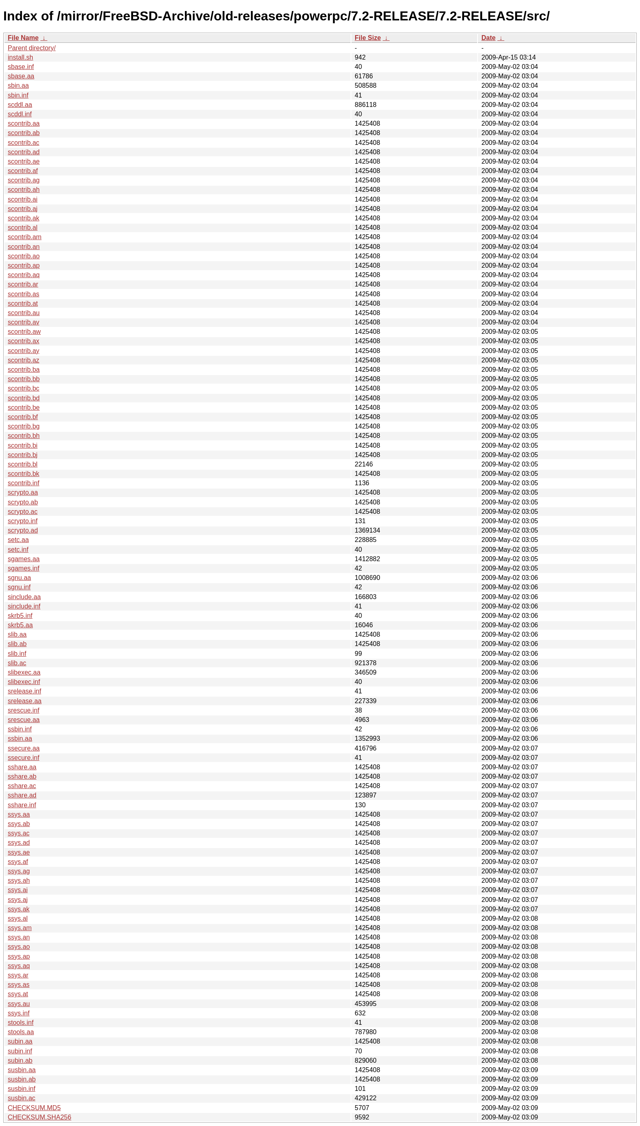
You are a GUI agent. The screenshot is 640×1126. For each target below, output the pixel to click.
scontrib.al (23, 227)
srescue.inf (23, 710)
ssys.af (18, 861)
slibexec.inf (24, 681)
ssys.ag (19, 871)
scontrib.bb (24, 378)
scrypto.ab (23, 502)
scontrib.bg (24, 426)
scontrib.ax (23, 341)
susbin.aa (22, 1069)
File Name (23, 37)
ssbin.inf (20, 729)
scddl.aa (20, 104)
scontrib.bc (23, 388)
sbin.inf (18, 95)
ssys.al (18, 918)
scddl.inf (20, 114)
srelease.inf (24, 691)
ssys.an (19, 937)
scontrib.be (24, 407)
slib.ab (17, 643)
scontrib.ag (24, 180)
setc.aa (18, 539)
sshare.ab (22, 776)
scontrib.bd (24, 398)
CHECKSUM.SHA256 (39, 1117)
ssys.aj (18, 899)
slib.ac (17, 663)
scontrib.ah (24, 189)
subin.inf (20, 1051)
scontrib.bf (23, 416)
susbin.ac (22, 1098)
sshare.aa (22, 767)
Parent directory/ (32, 47)
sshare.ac (22, 785)
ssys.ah (19, 880)
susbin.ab (22, 1079)
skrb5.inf (20, 615)
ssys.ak (18, 909)
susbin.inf (22, 1088)
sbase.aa (21, 76)
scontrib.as (23, 294)
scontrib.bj (23, 454)
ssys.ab (19, 823)
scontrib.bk (23, 473)
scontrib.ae (24, 161)
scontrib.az (23, 360)
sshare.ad (22, 795)
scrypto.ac (23, 511)
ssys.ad (19, 842)
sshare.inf (22, 805)
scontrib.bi (23, 445)
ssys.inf (18, 1013)
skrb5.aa (20, 625)
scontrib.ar (23, 284)
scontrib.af (23, 170)
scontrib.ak (23, 218)
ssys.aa (19, 814)
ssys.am (20, 927)
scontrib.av (23, 322)
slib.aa (17, 634)
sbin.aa (18, 85)
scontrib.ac (23, 142)
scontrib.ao (24, 256)
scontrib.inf (23, 483)
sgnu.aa (19, 577)
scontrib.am (25, 236)
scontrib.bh (24, 435)
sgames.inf (23, 568)
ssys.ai (18, 889)
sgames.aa (24, 558)
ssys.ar (18, 975)
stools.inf (20, 1022)
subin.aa (20, 1041)
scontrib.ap (24, 265)
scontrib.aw (24, 331)
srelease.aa (25, 700)
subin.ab (20, 1060)
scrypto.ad (23, 530)
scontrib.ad (24, 152)
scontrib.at (23, 303)
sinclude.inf (24, 606)
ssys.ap (19, 956)
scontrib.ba (24, 369)
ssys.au (19, 1003)
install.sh (20, 57)
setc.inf (18, 549)
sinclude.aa (24, 596)
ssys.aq (19, 965)
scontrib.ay (23, 350)
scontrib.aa (24, 123)
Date (488, 37)
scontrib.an (24, 246)
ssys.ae (19, 852)
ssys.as (18, 984)
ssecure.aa (24, 748)
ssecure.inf (23, 757)
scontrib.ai (23, 199)
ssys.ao (19, 946)
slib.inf (17, 653)
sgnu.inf (19, 587)
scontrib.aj (23, 208)
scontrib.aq (24, 274)
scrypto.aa (23, 492)
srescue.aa (24, 719)
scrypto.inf (23, 520)
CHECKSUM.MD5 (34, 1107)
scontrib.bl (23, 464)
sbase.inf (21, 66)
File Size (368, 37)
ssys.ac (18, 833)
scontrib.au (24, 312)
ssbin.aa (20, 738)
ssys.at (18, 994)
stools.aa (21, 1031)
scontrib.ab (24, 132)
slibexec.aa (24, 672)
